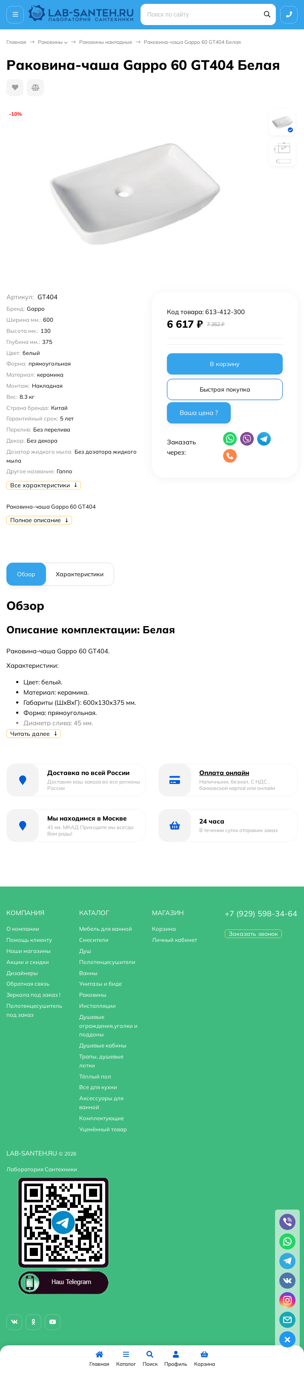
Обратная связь (27, 983)
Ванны (88, 973)
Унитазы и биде (100, 983)
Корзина (164, 928)
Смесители (94, 939)
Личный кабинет (174, 939)
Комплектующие (101, 1118)
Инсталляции (97, 1005)
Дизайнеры (22, 973)
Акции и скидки (27, 961)
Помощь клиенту (29, 939)
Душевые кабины (102, 1045)
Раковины (50, 42)
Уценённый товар (103, 1129)
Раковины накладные (105, 42)
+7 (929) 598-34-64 (261, 913)
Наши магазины (28, 950)
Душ (85, 950)
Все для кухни (98, 1087)
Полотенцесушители (107, 961)
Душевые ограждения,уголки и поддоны (108, 1025)
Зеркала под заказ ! (33, 994)
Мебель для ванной (105, 928)
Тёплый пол (95, 1076)
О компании (22, 928)
